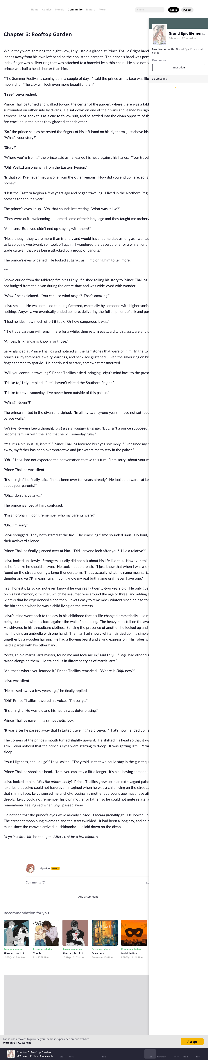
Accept (192, 1042)
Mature (90, 9)
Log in (173, 9)
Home (34, 9)
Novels (59, 9)
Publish (187, 9)
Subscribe (179, 67)
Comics (47, 9)
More (103, 9)
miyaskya (44, 868)
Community (75, 9)
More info (9, 1042)
